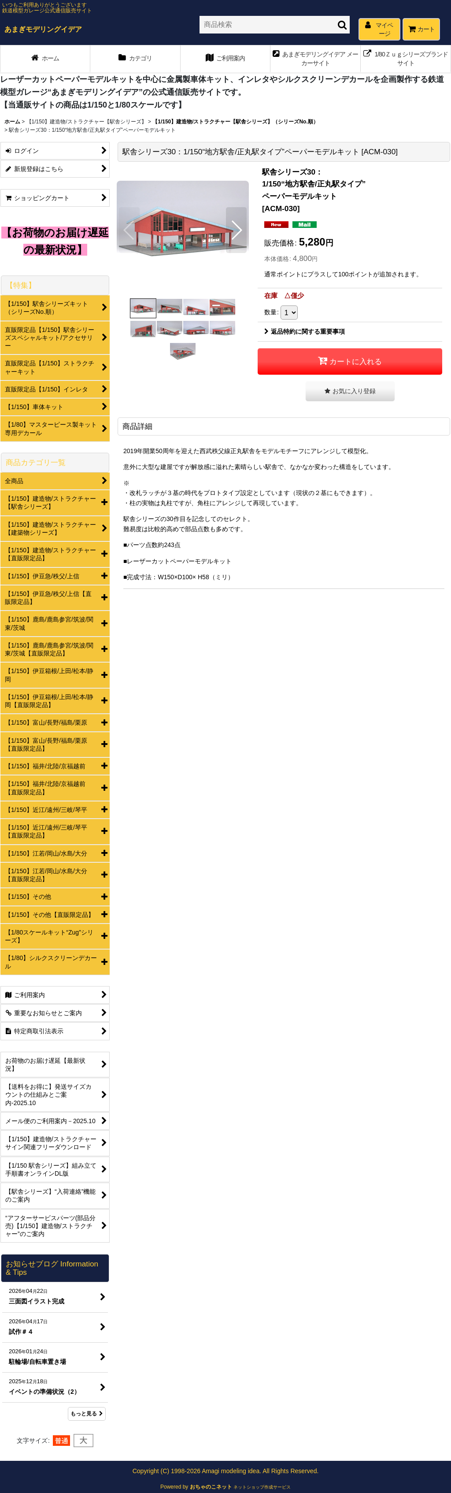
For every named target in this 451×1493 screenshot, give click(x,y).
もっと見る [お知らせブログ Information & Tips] (86, 1414)
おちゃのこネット (211, 1487)
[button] (129, 230)
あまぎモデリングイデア (43, 29)
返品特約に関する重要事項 (304, 331)
